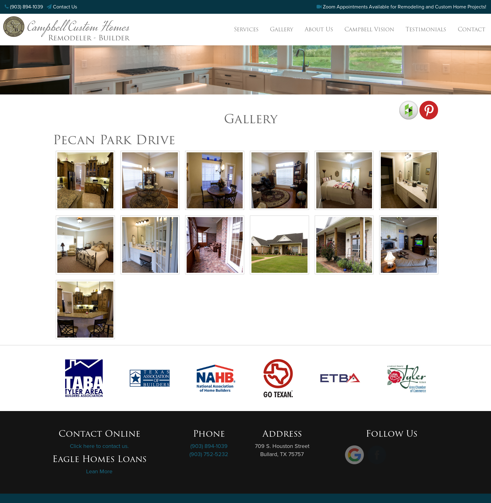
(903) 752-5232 (208, 454)
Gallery (281, 29)
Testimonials (426, 29)
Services (246, 29)
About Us (319, 29)
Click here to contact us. (99, 446)
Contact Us (65, 7)
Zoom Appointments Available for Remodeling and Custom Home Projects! (404, 7)
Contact (471, 29)
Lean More (99, 471)
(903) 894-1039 (26, 7)
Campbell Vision (369, 29)
